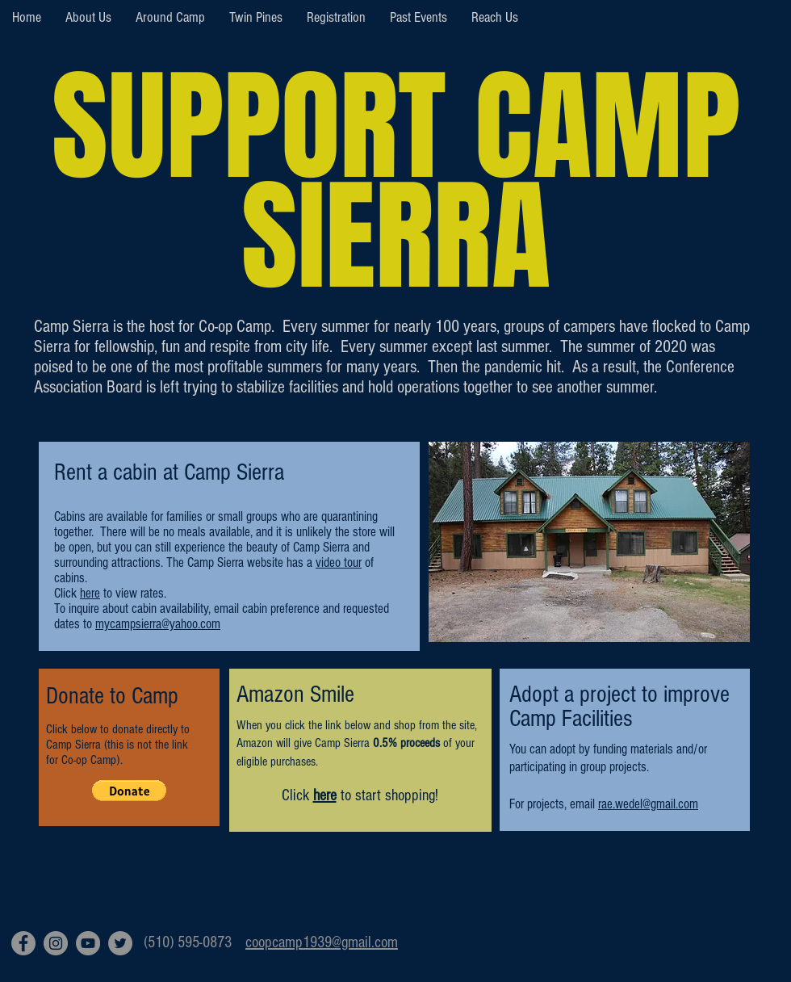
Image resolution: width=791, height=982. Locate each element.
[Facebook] (23, 943)
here (325, 795)
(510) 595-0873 (188, 942)
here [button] (90, 593)
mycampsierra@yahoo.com (157, 624)
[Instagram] (56, 943)
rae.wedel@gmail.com (648, 804)
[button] (129, 790)
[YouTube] (88, 943)
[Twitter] (120, 943)
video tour (339, 562)
